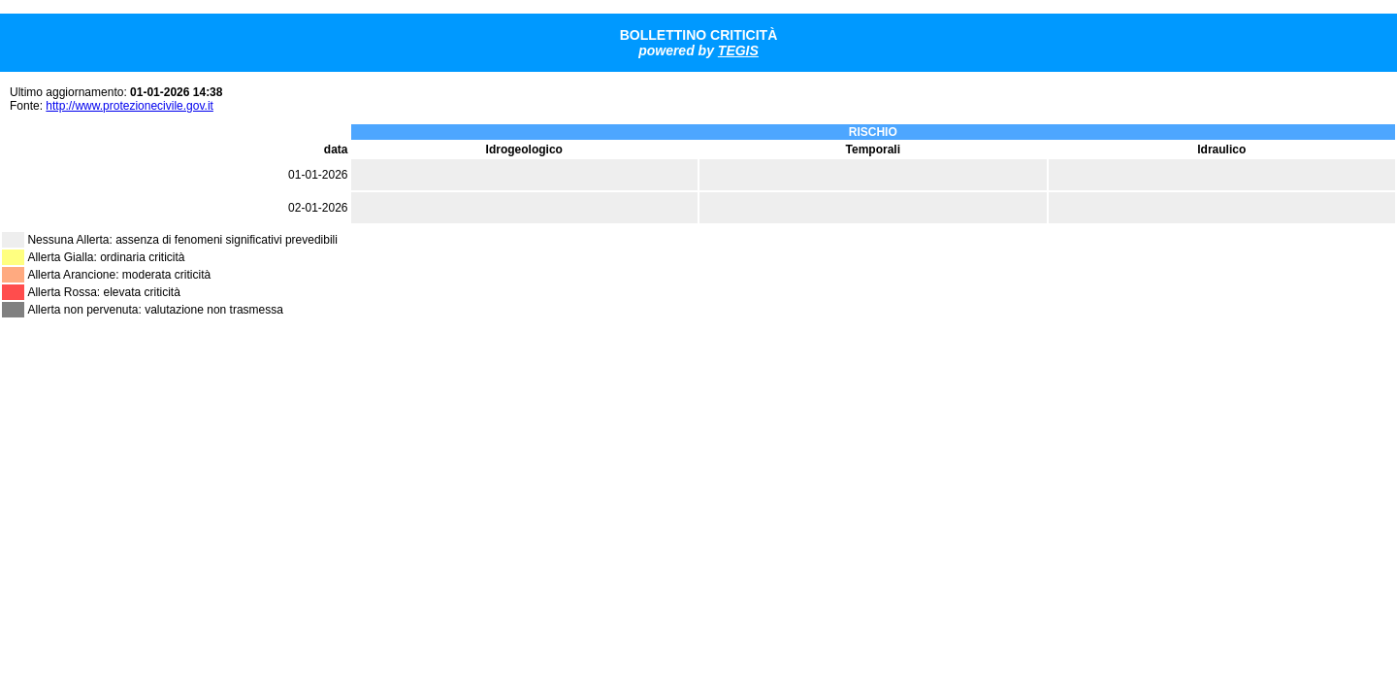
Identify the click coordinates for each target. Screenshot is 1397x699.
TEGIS (738, 50)
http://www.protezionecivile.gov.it (129, 106)
